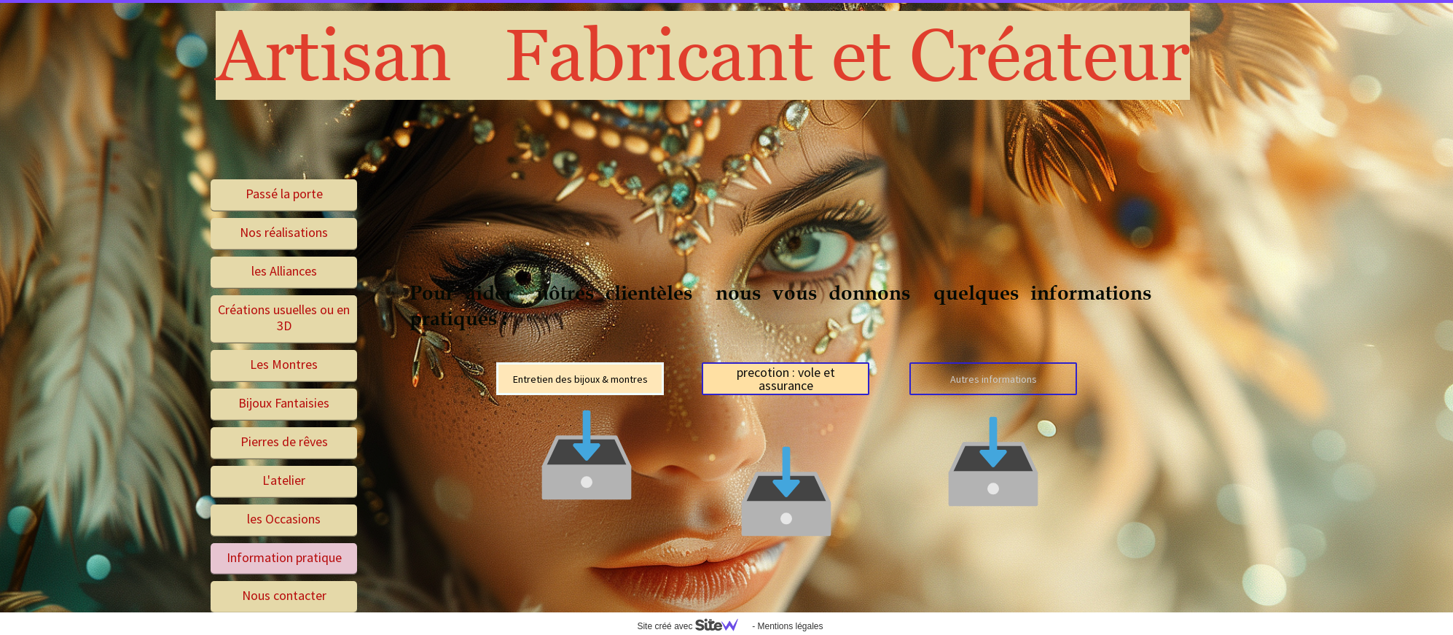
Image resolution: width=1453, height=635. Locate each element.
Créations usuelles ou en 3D (284, 318)
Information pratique (284, 557)
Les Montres (284, 364)
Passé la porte (284, 193)
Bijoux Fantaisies (283, 402)
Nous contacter (284, 595)
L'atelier (283, 480)
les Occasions (284, 518)
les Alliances (284, 270)
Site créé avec (693, 626)
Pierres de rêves (284, 441)
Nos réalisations (284, 232)
